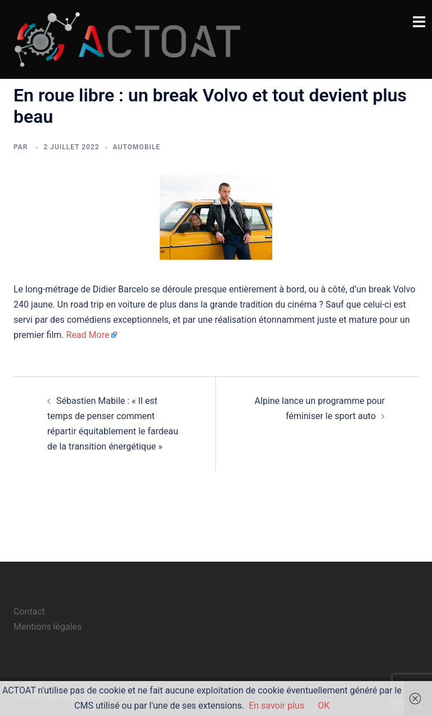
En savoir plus (276, 705)
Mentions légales (48, 626)
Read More (88, 335)
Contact (29, 611)
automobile (136, 147)
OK (324, 705)
